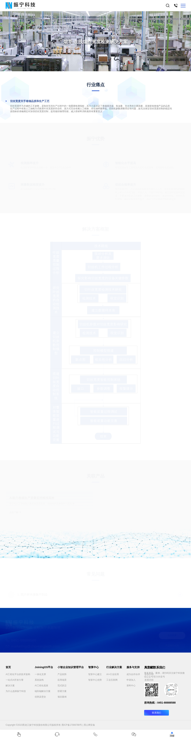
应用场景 (62, 680)
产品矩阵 (62, 674)
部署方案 (62, 691)
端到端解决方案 (42, 691)
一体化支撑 (40, 674)
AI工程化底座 (41, 685)
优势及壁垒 (40, 696)
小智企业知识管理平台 (71, 667)
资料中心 (131, 685)
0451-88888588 (166, 702)
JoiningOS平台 (44, 667)
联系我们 (156, 712)
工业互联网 (112, 680)
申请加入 (131, 680)
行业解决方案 (114, 667)
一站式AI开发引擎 (14, 680)
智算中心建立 (95, 674)
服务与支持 (133, 667)
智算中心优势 (95, 680)
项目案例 (62, 696)
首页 (8, 667)
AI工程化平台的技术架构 (18, 674)
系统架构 (39, 680)
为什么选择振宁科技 (16, 691)
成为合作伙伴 (133, 674)
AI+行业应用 (112, 674)
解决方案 (10, 685)
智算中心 (93, 667)
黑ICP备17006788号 (71, 725)
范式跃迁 (62, 685)
